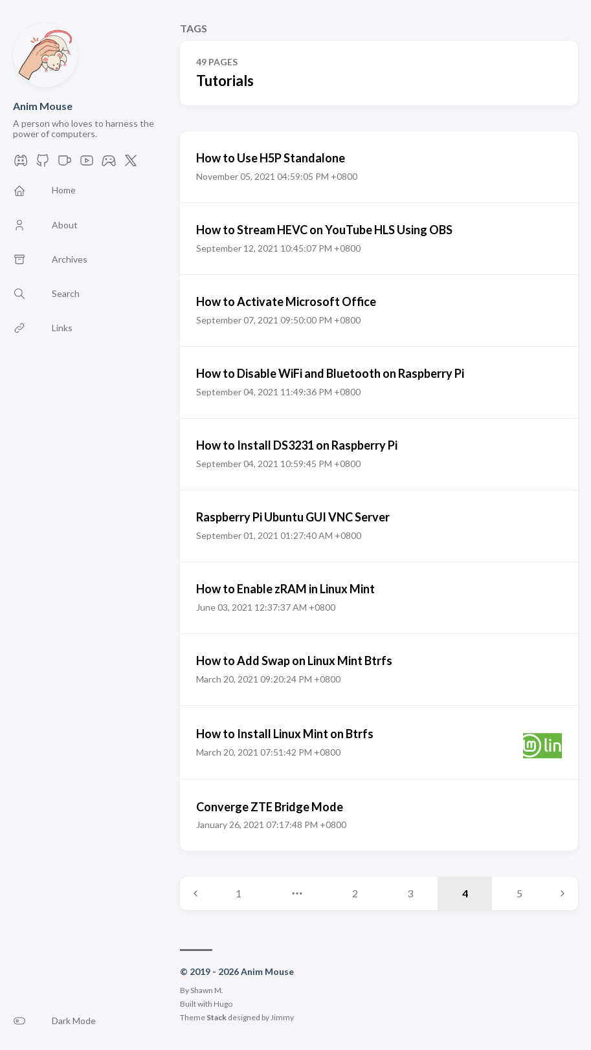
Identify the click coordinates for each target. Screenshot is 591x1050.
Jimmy (282, 1017)
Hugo (223, 1004)
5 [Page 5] (519, 893)
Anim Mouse (42, 106)
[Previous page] (195, 893)
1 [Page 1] (238, 893)
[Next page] (562, 893)
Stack (216, 1017)
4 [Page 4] (465, 893)
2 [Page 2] (355, 893)
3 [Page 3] (410, 893)
